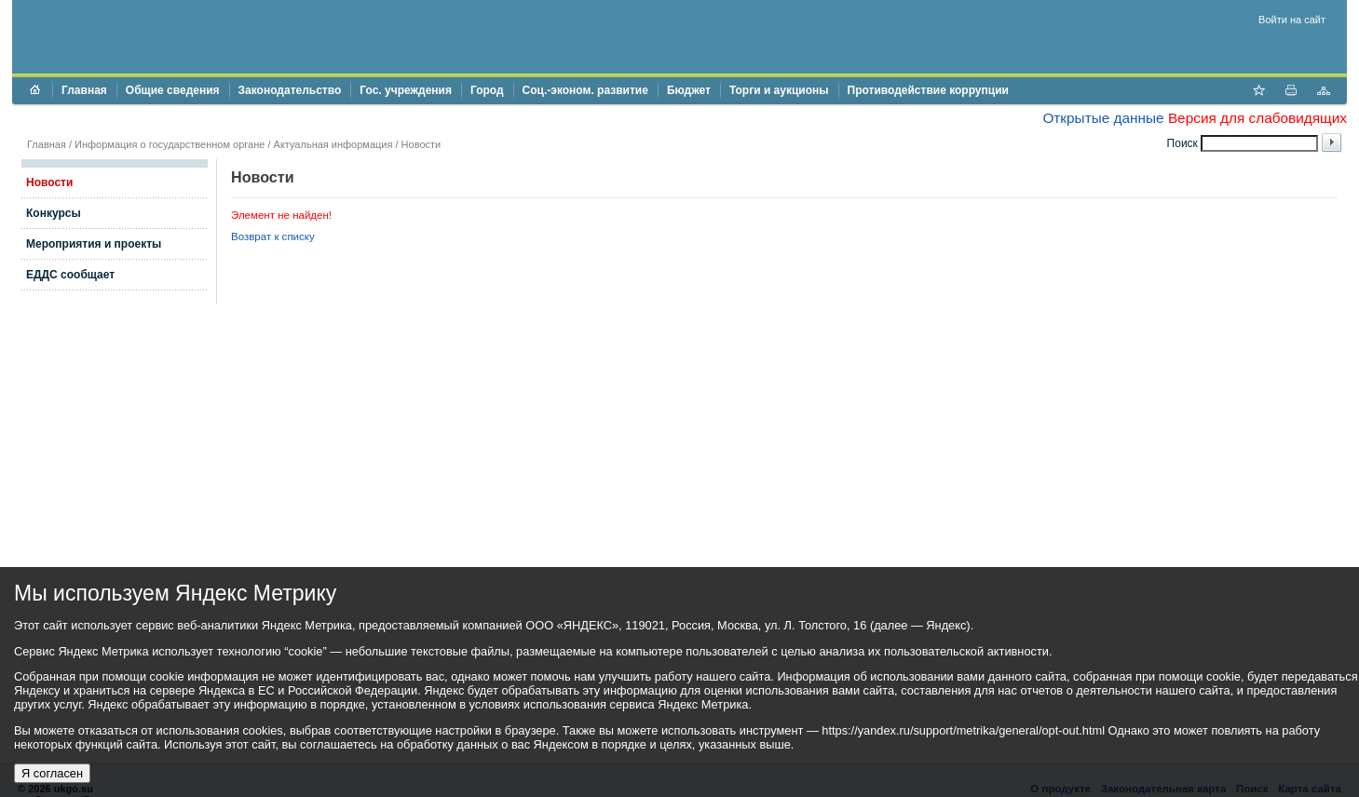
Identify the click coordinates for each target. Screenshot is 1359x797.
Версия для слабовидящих (1257, 118)
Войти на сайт (1291, 19)
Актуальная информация (333, 144)
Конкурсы (53, 213)
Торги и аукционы (779, 90)
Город (487, 90)
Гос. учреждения (406, 90)
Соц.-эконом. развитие (585, 90)
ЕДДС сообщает (70, 274)
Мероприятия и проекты (93, 243)
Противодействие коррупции (928, 90)
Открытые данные (1102, 118)
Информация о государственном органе (170, 144)
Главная (84, 90)
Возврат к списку (273, 236)
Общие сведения (173, 90)
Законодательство (290, 90)
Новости (421, 144)
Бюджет (689, 90)
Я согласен (52, 773)
